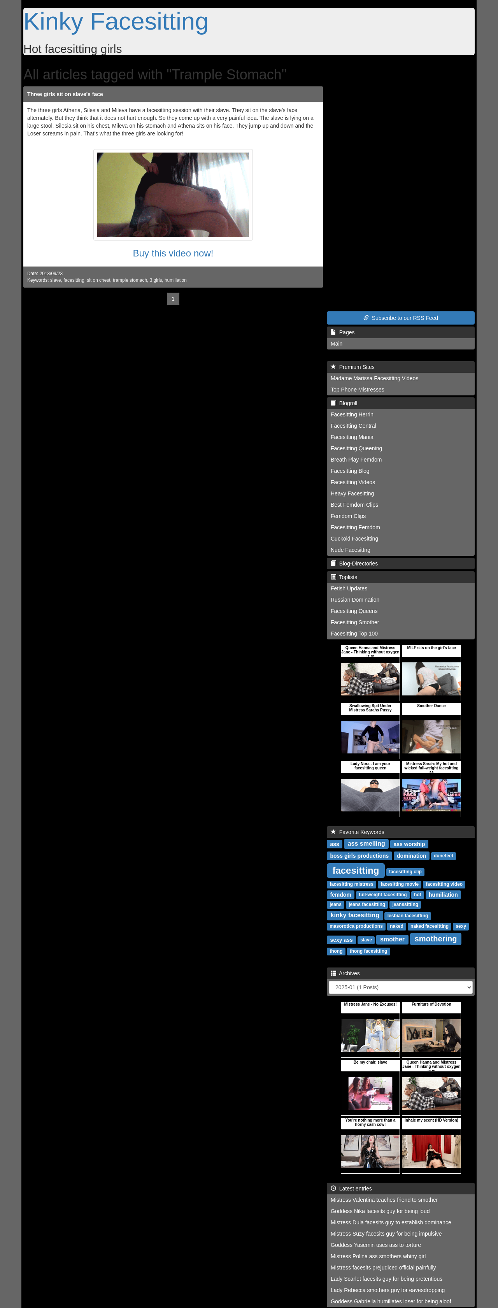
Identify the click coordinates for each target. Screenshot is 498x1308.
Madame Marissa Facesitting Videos (374, 378)
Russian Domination (355, 600)
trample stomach (130, 280)
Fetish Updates (349, 588)
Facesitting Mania (352, 437)
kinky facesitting (355, 915)
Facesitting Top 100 (354, 633)
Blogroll (344, 403)
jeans (336, 904)
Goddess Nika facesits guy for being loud (380, 1211)
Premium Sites (353, 367)
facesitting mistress (352, 884)
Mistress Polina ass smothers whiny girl (378, 1256)
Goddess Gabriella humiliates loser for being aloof (391, 1301)
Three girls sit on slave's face (65, 94)
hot (417, 894)
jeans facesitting (367, 904)
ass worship (409, 844)
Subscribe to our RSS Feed (400, 318)
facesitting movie (400, 884)
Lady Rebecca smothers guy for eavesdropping (388, 1290)
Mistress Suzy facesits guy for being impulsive (386, 1234)
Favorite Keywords (357, 832)
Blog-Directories (354, 563)
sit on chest (98, 280)
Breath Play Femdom (356, 459)
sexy (461, 926)
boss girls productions (359, 855)
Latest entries (351, 1188)
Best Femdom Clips (354, 505)
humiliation (176, 280)
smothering (436, 938)
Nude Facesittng (350, 550)
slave (55, 280)
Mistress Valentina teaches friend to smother (384, 1200)
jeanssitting (405, 904)
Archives (345, 973)
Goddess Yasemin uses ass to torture (376, 1245)
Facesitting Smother (355, 622)
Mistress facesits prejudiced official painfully (383, 1267)
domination (411, 855)
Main (336, 344)
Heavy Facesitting (352, 493)
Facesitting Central (353, 426)
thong (336, 951)
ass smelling (366, 843)
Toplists (344, 577)
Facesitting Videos (353, 482)
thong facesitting (369, 951)
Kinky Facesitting (116, 21)
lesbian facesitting (408, 915)
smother (392, 939)
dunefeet (443, 856)
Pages (342, 332)
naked (396, 926)
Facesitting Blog (350, 471)
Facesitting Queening (356, 448)
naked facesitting (429, 926)
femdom (340, 894)
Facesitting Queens (354, 611)
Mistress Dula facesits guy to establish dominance (391, 1222)
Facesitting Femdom (355, 527)
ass (334, 844)
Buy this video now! (173, 253)
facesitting (73, 280)
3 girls (156, 280)
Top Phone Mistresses (357, 389)
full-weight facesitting (383, 894)
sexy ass (341, 939)
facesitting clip (405, 871)
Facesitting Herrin (352, 414)
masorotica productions (356, 926)
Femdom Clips (348, 516)
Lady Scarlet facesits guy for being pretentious (386, 1279)
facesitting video (444, 884)
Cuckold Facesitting (354, 538)
